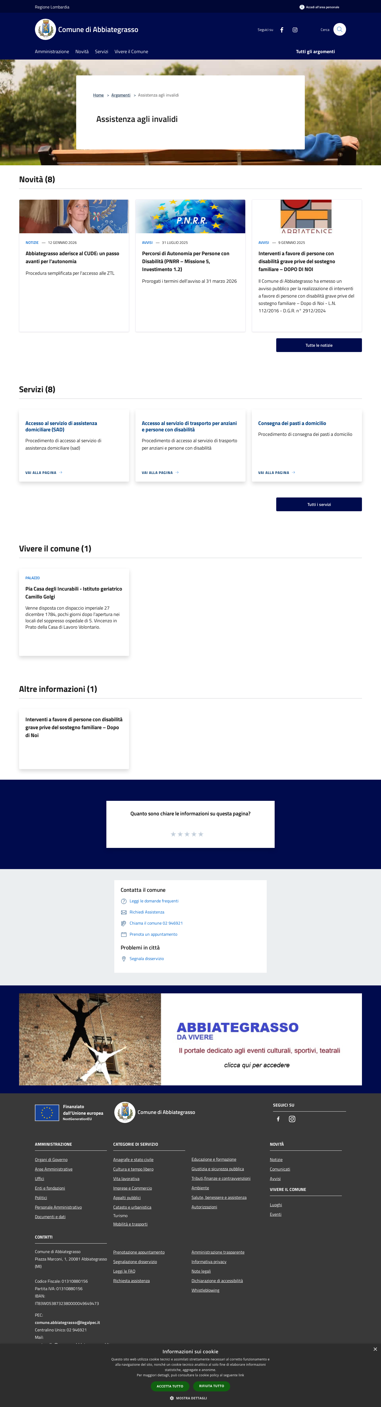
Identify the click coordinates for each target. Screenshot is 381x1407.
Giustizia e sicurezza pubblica (218, 1169)
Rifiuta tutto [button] (211, 1386)
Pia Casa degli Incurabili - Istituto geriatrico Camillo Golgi (73, 592)
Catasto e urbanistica (132, 1207)
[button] (190, 1398)
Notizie (32, 242)
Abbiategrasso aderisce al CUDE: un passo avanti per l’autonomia (72, 257)
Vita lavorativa (126, 1178)
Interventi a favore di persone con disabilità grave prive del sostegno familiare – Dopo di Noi (74, 727)
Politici (41, 1197)
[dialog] (190, 1375)
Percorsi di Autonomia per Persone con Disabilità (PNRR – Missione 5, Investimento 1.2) (185, 261)
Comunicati (280, 1169)
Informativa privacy (209, 1261)
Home (98, 95)
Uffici (39, 1178)
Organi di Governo (51, 1159)
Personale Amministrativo (58, 1207)
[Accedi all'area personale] (319, 7)
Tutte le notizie (319, 345)
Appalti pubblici (127, 1197)
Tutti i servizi (319, 504)
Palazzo (32, 578)
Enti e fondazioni (50, 1188)
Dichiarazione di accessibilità (217, 1280)
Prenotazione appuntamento (139, 1252)
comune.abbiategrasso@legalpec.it (67, 1322)
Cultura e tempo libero (133, 1169)
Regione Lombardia (52, 7)
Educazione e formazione (214, 1159)
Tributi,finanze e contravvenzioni (221, 1178)
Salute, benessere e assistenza (219, 1197)
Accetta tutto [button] (170, 1386)
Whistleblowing (205, 1290)
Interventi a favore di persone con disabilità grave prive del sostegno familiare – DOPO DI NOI (296, 261)
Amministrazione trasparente (218, 1252)
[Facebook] (279, 29)
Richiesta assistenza (131, 1280)
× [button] (375, 1349)
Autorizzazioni (204, 1207)
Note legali (201, 1271)
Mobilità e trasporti (130, 1224)
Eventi (276, 1214)
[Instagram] (292, 29)
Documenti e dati (50, 1216)
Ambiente (200, 1188)
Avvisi (147, 242)
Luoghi (276, 1205)
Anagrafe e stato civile (133, 1159)
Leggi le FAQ (124, 1271)
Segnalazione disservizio (135, 1261)
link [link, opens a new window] (241, 1375)
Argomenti (120, 95)
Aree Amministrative (53, 1169)
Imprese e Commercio (132, 1188)
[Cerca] (339, 29)
